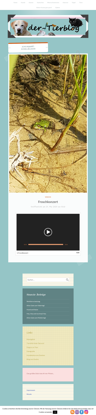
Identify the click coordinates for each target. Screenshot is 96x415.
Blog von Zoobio (33, 359)
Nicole (29, 394)
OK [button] (55, 412)
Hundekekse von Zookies (36, 355)
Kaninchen (40, 2)
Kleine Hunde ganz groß (44, 7)
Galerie (57, 7)
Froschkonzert (48, 202)
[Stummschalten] (70, 244)
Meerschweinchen (53, 2)
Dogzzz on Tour (32, 347)
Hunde (23, 2)
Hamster (65, 2)
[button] (48, 232)
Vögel (73, 2)
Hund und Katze (32, 310)
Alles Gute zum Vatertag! (36, 305)
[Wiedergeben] (22, 244)
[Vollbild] (73, 244)
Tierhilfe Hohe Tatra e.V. (35, 343)
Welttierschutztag (33, 301)
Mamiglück (31, 339)
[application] (48, 232)
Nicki (63, 206)
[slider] (45, 244)
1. (22, 253)
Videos (48, 197)
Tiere (81, 2)
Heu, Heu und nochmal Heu (36, 314)
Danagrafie (31, 351)
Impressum (31, 390)
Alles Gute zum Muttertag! (36, 318)
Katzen (31, 2)
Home (15, 2)
